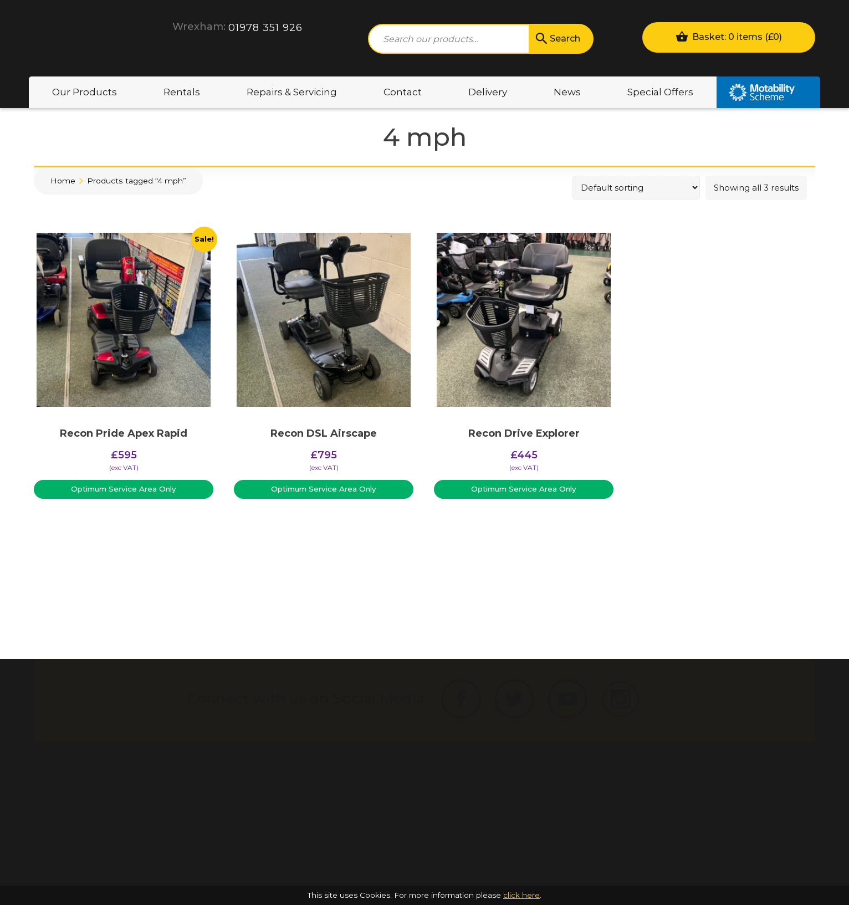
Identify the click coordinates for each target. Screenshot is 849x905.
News (567, 92)
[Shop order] (636, 188)
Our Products (84, 92)
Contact (402, 92)
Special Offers (660, 92)
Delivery (487, 92)
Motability (768, 92)
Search (557, 39)
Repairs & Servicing (292, 92)
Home (62, 180)
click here (521, 895)
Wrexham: (199, 27)
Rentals (181, 92)
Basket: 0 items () (729, 36)
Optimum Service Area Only (123, 488)
